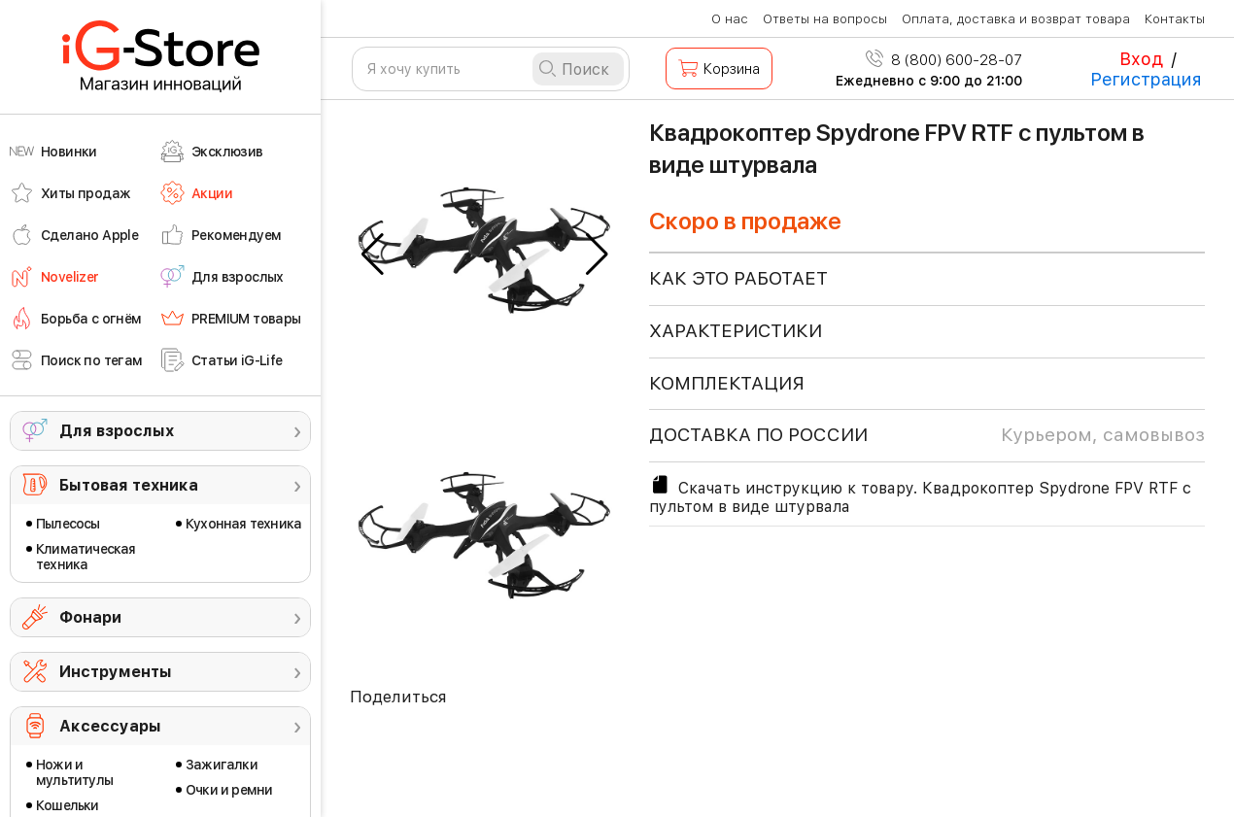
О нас (729, 19)
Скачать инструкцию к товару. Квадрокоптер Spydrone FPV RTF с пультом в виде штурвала (920, 494)
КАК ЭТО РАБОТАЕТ (738, 278)
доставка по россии (927, 435)
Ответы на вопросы (825, 19)
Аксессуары (110, 726)
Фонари (90, 617)
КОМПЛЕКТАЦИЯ (727, 383)
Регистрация (1146, 79)
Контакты (1175, 19)
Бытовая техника (128, 485)
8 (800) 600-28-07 (944, 60)
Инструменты (115, 672)
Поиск (585, 69)
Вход (1141, 59)
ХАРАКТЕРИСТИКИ (735, 331)
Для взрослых (116, 431)
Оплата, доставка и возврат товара (1016, 19)
